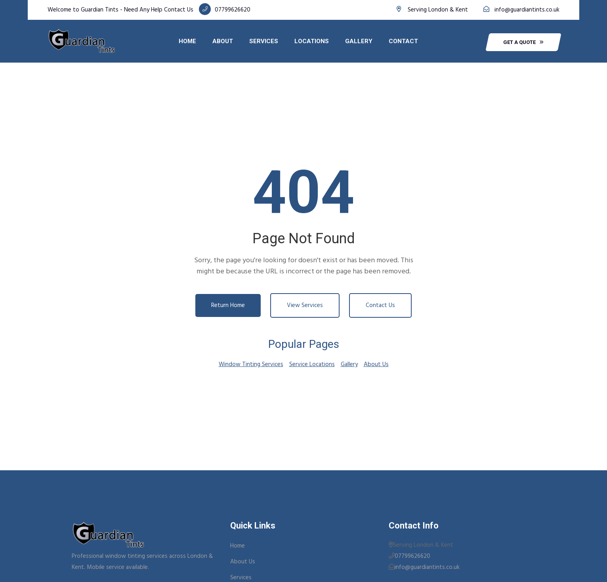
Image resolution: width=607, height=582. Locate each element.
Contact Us (380, 305)
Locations (311, 41)
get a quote (523, 42)
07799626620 (232, 10)
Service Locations (312, 364)
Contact (403, 41)
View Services (305, 305)
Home (187, 41)
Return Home (228, 305)
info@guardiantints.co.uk (526, 10)
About (222, 41)
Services (263, 41)
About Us (376, 364)
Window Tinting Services (251, 364)
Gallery (358, 41)
